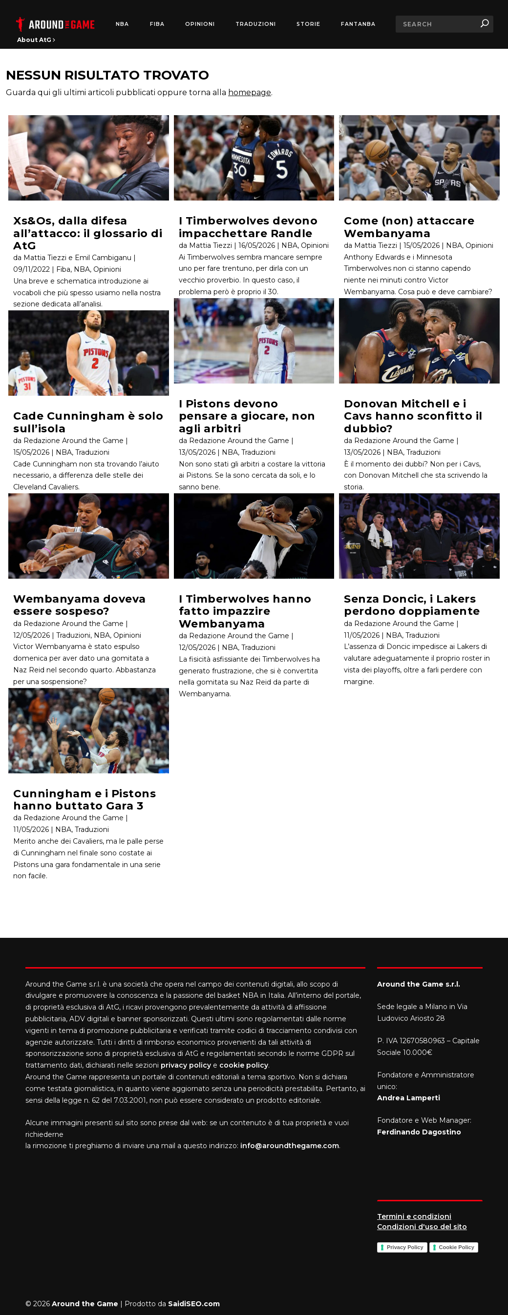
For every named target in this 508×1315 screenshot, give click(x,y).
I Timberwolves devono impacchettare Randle (248, 227)
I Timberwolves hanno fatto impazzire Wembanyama (245, 611)
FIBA (157, 24)
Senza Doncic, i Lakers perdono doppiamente (412, 605)
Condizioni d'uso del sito (422, 1226)
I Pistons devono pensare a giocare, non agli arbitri (247, 416)
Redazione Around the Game (73, 440)
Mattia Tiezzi (210, 245)
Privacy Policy (405, 1247)
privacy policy (186, 1065)
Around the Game (85, 1303)
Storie (308, 24)
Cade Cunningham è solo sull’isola (88, 422)
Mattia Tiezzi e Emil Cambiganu (77, 257)
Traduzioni (255, 24)
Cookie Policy (456, 1247)
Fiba (63, 269)
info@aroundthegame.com (289, 1145)
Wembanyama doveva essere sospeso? (79, 605)
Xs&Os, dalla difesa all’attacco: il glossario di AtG (87, 233)
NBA (122, 24)
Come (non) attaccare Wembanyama (409, 227)
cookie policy (243, 1065)
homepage (249, 92)
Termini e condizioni (414, 1216)
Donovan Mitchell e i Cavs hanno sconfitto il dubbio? (413, 416)
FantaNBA (358, 24)
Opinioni (200, 24)
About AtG (36, 39)
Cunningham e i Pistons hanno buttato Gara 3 (84, 799)
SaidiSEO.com (194, 1303)
